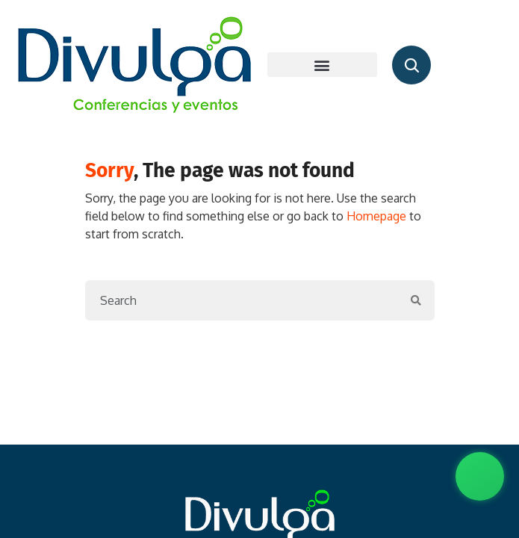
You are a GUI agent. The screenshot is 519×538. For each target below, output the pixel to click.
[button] (322, 64)
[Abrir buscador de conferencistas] (411, 65)
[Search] (242, 300)
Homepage (376, 215)
